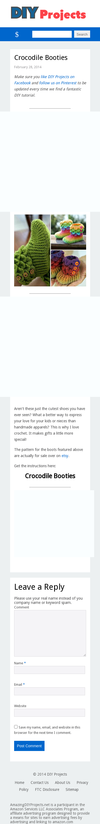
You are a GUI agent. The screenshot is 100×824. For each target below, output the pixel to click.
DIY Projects (57, 774)
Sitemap (72, 789)
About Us (62, 782)
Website (20, 706)
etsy (65, 456)
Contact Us (40, 782)
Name (20, 663)
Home (19, 782)
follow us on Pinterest (57, 83)
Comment (21, 607)
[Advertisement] (50, 162)
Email (19, 685)
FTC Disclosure (47, 789)
